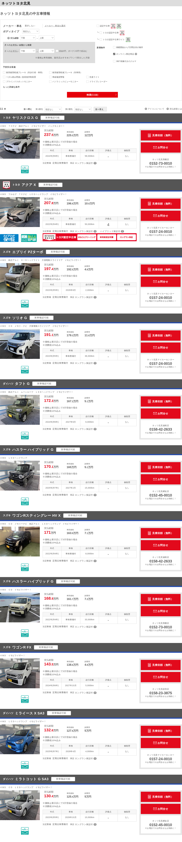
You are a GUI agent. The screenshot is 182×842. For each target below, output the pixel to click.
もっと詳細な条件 (11, 87)
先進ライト (94, 77)
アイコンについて (156, 109)
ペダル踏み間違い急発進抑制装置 (21, 77)
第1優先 (39, 109)
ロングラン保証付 (84, 163)
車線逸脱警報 (58, 77)
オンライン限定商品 (127, 54)
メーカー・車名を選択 (55, 26)
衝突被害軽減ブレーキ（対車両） (67, 72)
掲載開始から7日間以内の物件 (129, 47)
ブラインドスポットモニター (19, 81)
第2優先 (69, 109)
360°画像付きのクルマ (126, 61)
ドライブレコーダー (98, 81)
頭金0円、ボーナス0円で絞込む (73, 51)
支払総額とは (175, 109)
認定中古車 (110, 26)
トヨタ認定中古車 (113, 33)
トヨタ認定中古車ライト (116, 39)
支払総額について (8, 38)
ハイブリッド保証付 (110, 231)
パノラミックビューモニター (65, 81)
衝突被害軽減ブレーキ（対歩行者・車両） (25, 72)
